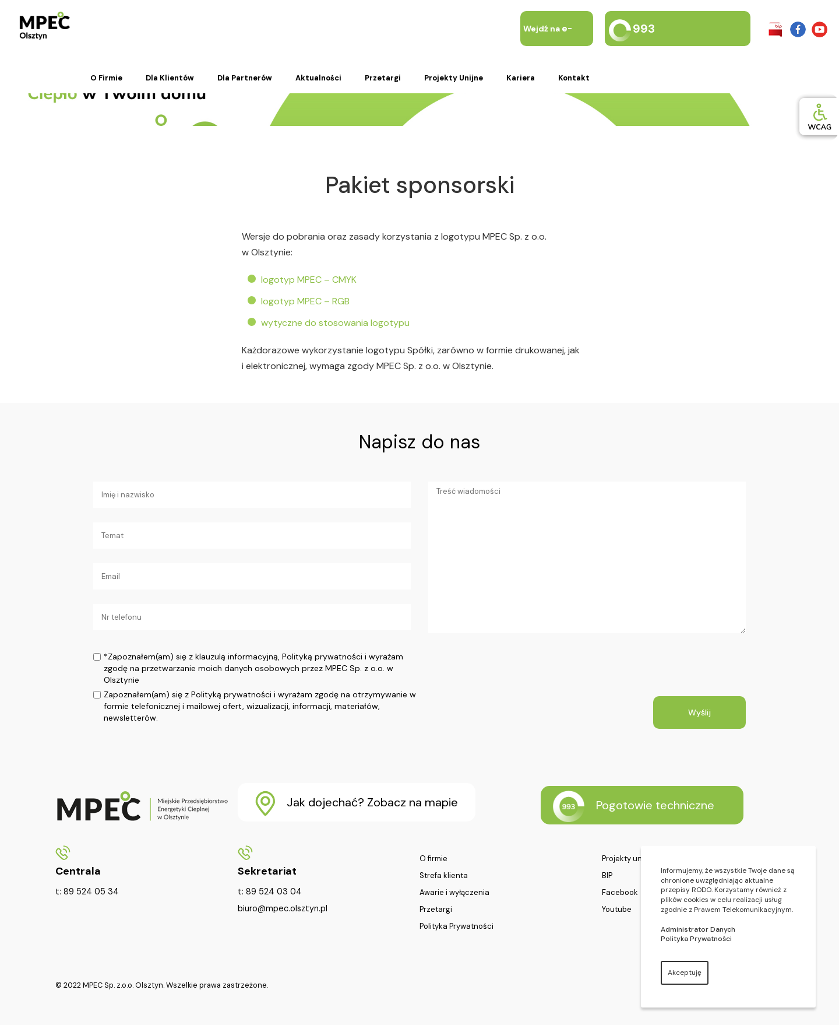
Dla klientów (170, 78)
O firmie (106, 78)
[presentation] (516, 673)
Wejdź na (547, 46)
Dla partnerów (244, 78)
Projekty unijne (453, 78)
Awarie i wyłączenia (454, 892)
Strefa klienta (444, 875)
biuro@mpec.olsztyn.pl (282, 908)
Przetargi (383, 78)
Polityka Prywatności (456, 926)
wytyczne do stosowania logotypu (335, 323)
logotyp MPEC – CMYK (309, 279)
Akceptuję (684, 972)
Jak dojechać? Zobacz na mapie (356, 803)
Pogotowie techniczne (633, 806)
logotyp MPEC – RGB (305, 301)
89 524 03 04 (274, 891)
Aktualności (318, 78)
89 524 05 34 (91, 891)
